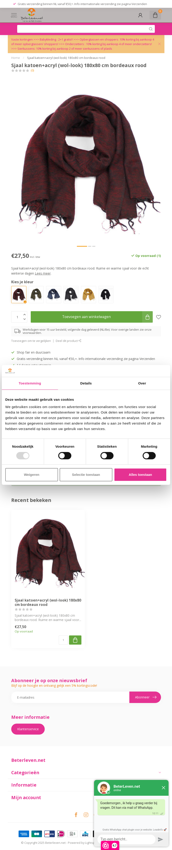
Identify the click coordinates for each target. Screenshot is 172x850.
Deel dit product (68, 341)
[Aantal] (63, 640)
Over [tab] (142, 383)
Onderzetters (74, 44)
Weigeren (31, 475)
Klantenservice (28, 729)
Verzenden (139, 4)
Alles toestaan (140, 475)
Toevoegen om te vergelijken (31, 341)
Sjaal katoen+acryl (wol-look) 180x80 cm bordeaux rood (66, 58)
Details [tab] (86, 383)
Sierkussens (26, 49)
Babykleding (48, 39)
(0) (32, 70)
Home (15, 58)
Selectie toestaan (86, 475)
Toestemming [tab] (30, 383)
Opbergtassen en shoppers (99, 39)
